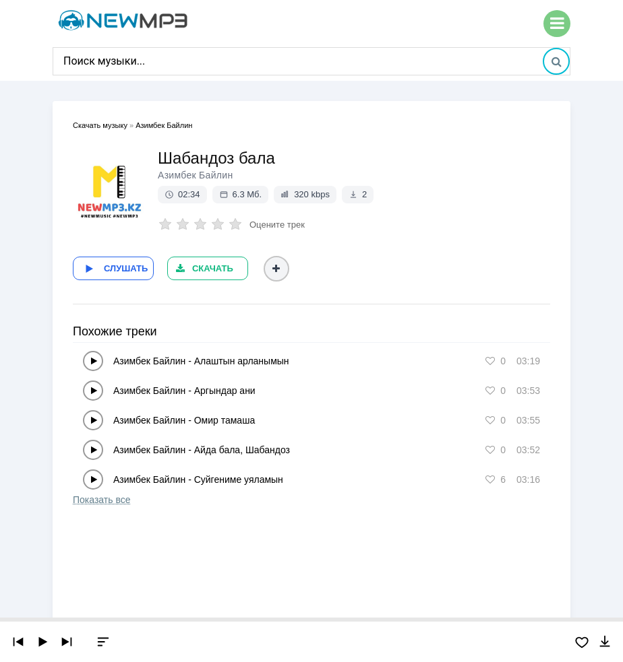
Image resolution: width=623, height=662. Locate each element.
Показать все (101, 499)
